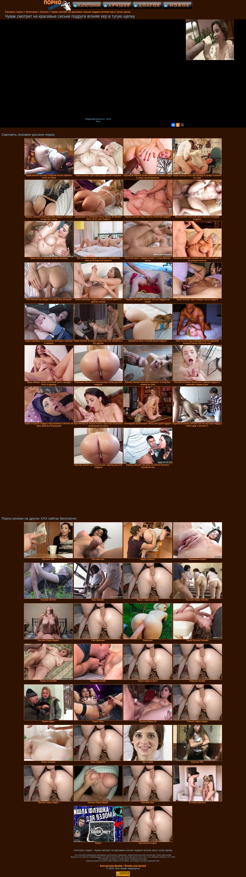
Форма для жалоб (135, 865)
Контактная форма (111, 865)
